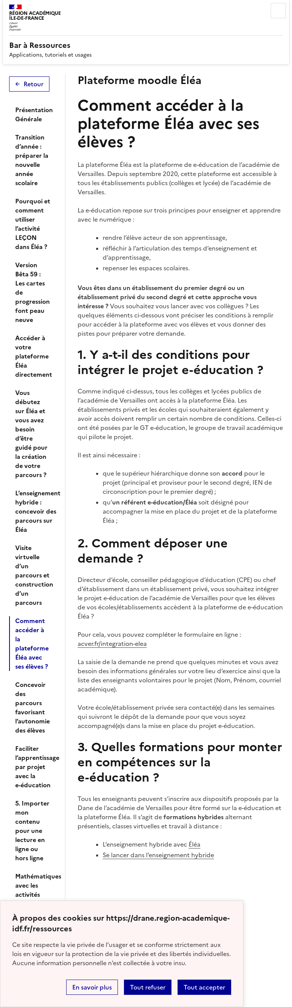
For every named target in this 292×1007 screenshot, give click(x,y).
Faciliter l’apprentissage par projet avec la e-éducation (35, 767)
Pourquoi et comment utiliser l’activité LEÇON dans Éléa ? (32, 224)
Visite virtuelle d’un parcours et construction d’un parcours (34, 575)
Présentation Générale (34, 114)
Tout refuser (147, 987)
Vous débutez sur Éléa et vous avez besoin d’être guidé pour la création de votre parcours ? (31, 433)
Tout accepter (204, 987)
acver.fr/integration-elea (112, 643)
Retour (33, 84)
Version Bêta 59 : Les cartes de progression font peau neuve (32, 292)
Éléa (194, 844)
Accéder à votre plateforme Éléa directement (33, 356)
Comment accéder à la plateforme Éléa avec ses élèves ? (32, 643)
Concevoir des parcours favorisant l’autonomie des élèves (32, 707)
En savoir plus (92, 987)
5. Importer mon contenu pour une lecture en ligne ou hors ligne (32, 831)
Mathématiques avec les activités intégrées (35, 890)
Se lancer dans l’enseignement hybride (158, 855)
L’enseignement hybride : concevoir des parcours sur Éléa (35, 511)
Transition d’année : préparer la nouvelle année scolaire (31, 160)
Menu (278, 10)
